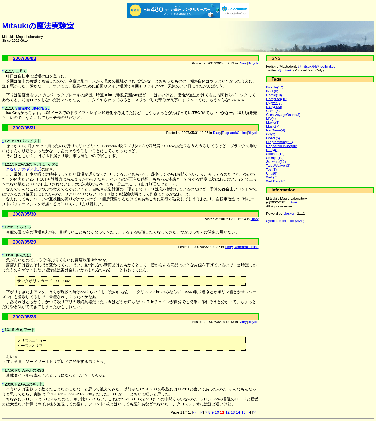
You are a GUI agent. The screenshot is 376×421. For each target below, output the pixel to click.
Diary (243, 63)
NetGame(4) (275, 130)
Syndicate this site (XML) (285, 221)
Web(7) (271, 177)
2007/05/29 (24, 242)
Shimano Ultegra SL (32, 108)
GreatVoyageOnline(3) (283, 115)
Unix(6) (271, 173)
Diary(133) (274, 107)
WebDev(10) (275, 181)
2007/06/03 (24, 58)
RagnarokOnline (234, 133)
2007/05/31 (24, 127)
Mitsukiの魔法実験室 (38, 25)
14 (238, 412)
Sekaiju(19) (275, 158)
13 (233, 412)
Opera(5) (273, 138)
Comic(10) (274, 95)
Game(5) (273, 111)
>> (255, 412)
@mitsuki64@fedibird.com (318, 66)
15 (243, 412)
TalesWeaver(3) (278, 165)
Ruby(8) (272, 150)
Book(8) (272, 91)
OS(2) (270, 134)
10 (217, 412)
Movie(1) (272, 122)
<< (195, 412)
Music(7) (272, 126)
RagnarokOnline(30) (281, 146)
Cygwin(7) (274, 103)
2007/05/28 (24, 317)
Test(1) (271, 169)
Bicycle (253, 63)
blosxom (289, 213)
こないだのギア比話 (23, 169)
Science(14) (275, 154)
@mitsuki (285, 70)
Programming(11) (279, 142)
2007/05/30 (24, 214)
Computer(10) (276, 99)
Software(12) (276, 162)
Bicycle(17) (274, 87)
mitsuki (292, 202)
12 (227, 412)
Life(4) (271, 119)
